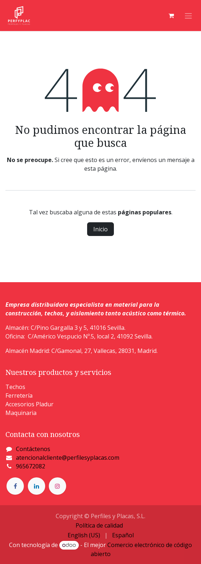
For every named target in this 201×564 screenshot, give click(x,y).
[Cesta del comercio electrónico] (171, 15)
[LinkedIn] (36, 486)
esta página (100, 168)
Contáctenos (33, 449)
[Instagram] (57, 486)
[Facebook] (15, 486)
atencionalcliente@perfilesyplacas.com (67, 458)
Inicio (100, 229)
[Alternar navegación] (188, 15)
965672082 (30, 466)
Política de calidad (99, 525)
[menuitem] (84, 535)
